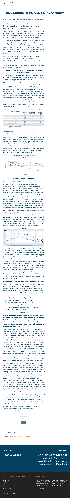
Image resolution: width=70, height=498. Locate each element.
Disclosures (6, 482)
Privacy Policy (7, 487)
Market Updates (28, 436)
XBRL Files (6, 480)
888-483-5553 (43, 485)
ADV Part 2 (6, 483)
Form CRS (5, 485)
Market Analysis (16, 436)
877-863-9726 (58, 485)
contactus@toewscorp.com (44, 489)
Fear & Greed (12, 455)
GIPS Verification (7, 489)
